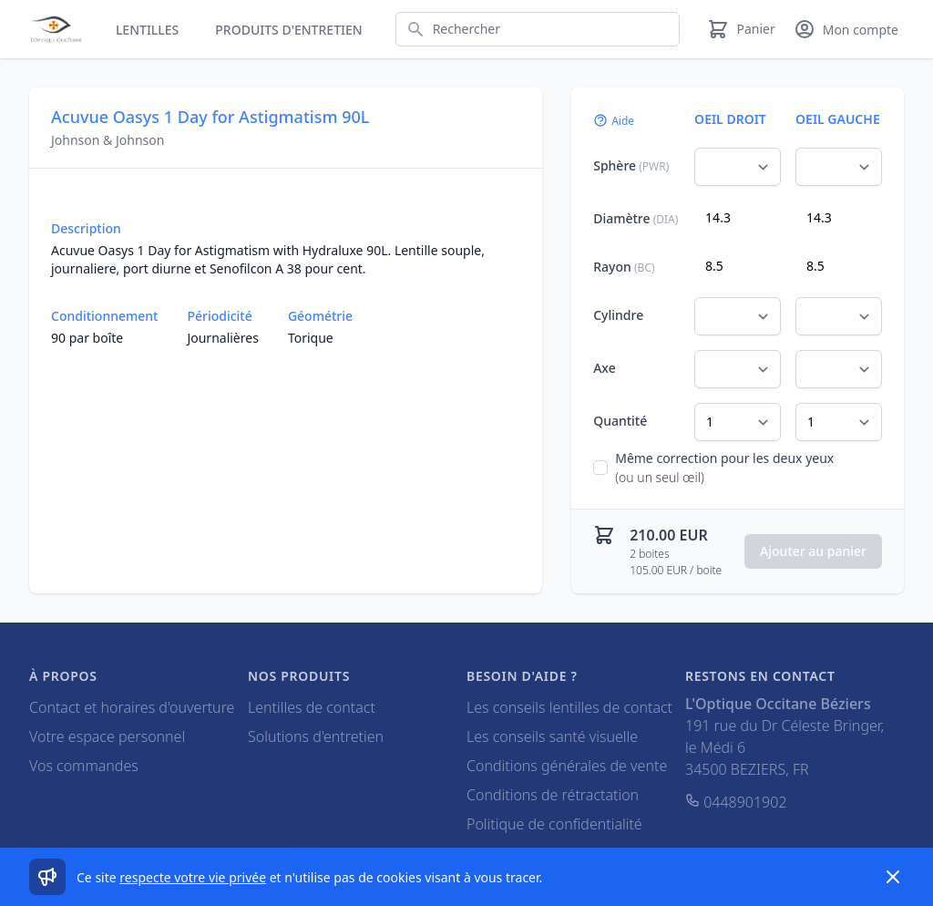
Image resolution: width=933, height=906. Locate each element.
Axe (604, 367)
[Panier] (741, 29)
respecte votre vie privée (192, 877)
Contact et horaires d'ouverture (131, 707)
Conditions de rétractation (552, 795)
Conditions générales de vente (566, 766)
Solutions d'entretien (316, 736)
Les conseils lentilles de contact (569, 707)
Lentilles (147, 29)
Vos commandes (83, 766)
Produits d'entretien (288, 29)
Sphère (631, 165)
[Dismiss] (893, 877)
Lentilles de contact (311, 707)
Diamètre (635, 218)
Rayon (623, 266)
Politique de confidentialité (554, 824)
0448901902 (736, 802)
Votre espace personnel (107, 736)
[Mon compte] (846, 29)
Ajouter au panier (813, 551)
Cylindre (618, 315)
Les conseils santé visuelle (552, 736)
